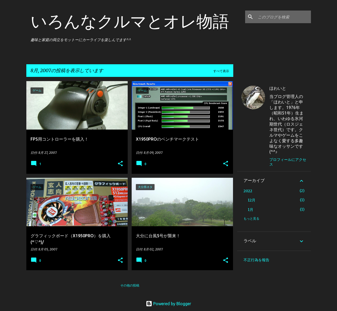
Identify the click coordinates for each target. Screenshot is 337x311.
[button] (120, 163)
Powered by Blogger (168, 303)
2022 (248, 191)
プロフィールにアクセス (287, 161)
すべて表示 (221, 71)
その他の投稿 (129, 285)
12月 (251, 200)
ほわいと (277, 88)
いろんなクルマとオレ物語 (130, 21)
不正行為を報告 (256, 260)
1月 (250, 209)
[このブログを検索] (283, 17)
